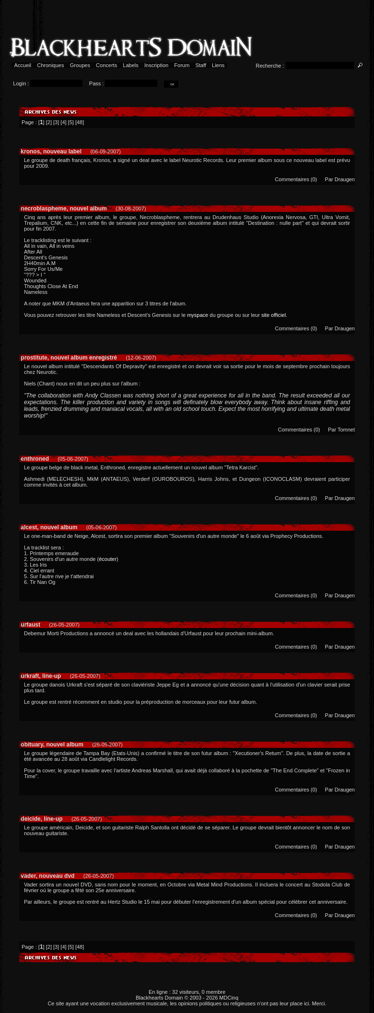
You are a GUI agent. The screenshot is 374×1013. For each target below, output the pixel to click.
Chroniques (50, 65)
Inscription (156, 65)
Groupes (80, 65)
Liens (218, 65)
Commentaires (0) (296, 179)
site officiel (273, 315)
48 (79, 122)
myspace (197, 315)
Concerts (106, 65)
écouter (108, 559)
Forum (181, 65)
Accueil (23, 65)
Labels (130, 65)
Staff (200, 65)
